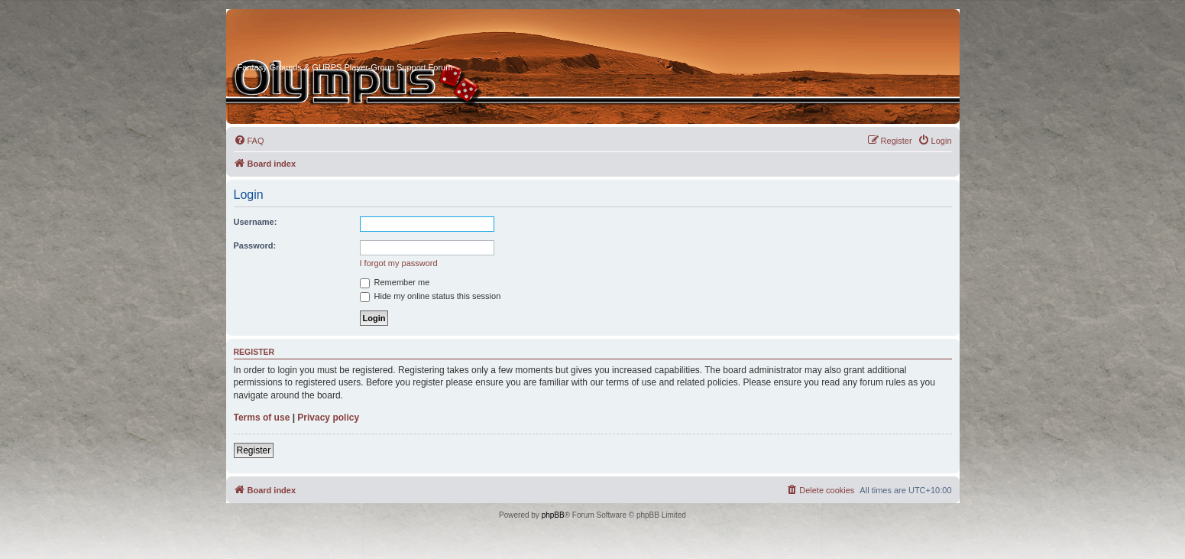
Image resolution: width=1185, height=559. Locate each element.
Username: (255, 221)
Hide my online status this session (430, 296)
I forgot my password (399, 263)
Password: (255, 245)
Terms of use (262, 417)
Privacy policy (328, 417)
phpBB (553, 515)
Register (254, 450)
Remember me (395, 282)
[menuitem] (249, 141)
